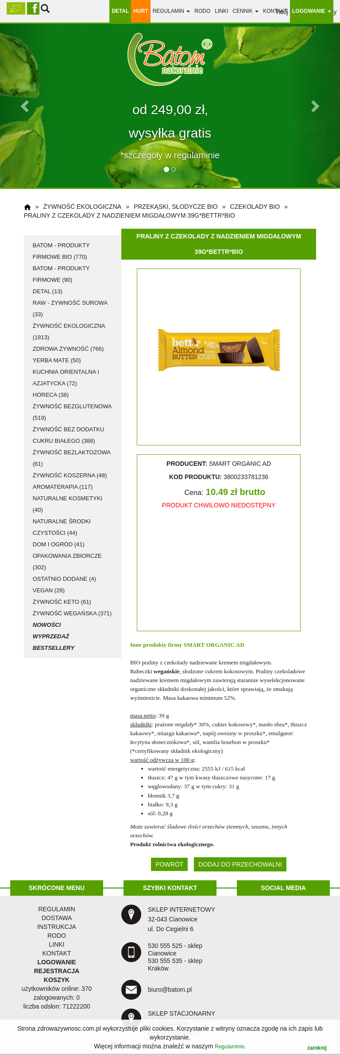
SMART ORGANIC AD (214, 644)
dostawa (57, 917)
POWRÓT (169, 864)
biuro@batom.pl (170, 989)
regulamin (56, 909)
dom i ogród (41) (59, 544)
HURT (140, 11)
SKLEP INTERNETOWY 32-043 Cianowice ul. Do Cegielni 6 (181, 919)
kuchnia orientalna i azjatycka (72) (66, 377)
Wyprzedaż (51, 636)
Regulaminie (229, 1046)
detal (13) (47, 291)
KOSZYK (57, 979)
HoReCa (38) (51, 394)
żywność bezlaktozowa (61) (72, 458)
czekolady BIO (255, 206)
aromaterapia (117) (63, 486)
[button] (25, 106)
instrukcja (56, 926)
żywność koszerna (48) (70, 475)
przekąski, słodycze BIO (176, 206)
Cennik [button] (245, 11)
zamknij (317, 1048)
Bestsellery (53, 648)
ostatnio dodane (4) (64, 578)
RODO (202, 11)
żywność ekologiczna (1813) (69, 331)
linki (221, 11)
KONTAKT (56, 953)
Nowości (47, 624)
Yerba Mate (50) (57, 360)
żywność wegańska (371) (72, 613)
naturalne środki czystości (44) (62, 527)
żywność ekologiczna (82, 206)
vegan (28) (49, 590)
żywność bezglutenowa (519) (72, 412)
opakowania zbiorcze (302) (67, 561)
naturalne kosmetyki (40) (67, 504)
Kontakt (275, 11)
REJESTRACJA (57, 970)
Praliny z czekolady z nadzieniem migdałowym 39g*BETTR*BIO (129, 215)
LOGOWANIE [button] (311, 11)
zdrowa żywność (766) (68, 348)
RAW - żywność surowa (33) (70, 308)
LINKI (56, 944)
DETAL (120, 11)
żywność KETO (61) (62, 601)
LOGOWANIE (56, 962)
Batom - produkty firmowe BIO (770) (61, 251)
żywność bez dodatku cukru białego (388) (68, 435)
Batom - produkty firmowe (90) (61, 274)
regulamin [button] (171, 11)
